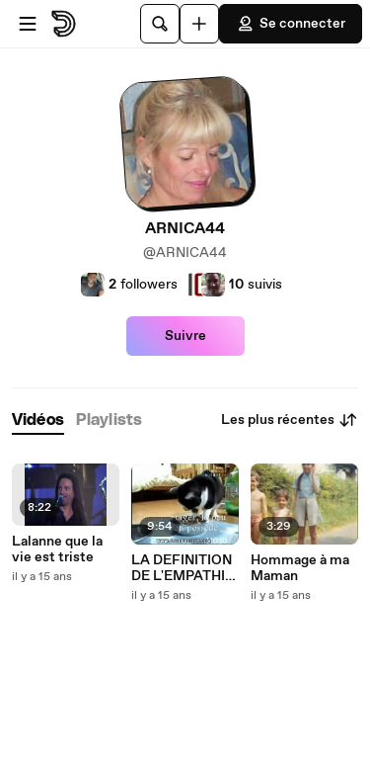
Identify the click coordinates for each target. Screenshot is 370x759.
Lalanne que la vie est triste (57, 549)
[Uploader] (199, 23)
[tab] (38, 420)
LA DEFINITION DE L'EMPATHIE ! (182, 568)
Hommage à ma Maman (300, 568)
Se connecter (290, 24)
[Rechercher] (160, 23)
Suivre (185, 336)
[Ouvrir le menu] (27, 23)
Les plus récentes (289, 420)
